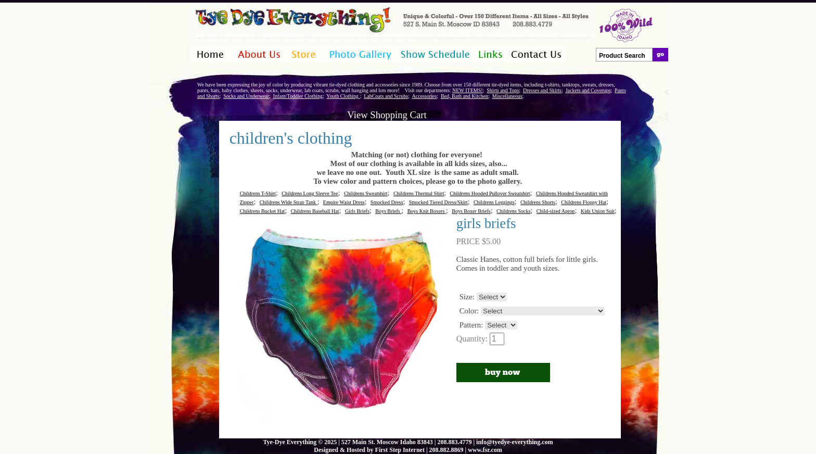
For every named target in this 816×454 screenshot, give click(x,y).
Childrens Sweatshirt (366, 193)
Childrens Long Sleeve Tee (310, 193)
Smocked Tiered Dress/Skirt (438, 202)
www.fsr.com (485, 449)
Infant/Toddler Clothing (298, 96)
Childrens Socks (513, 211)
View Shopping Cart (386, 114)
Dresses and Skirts (542, 90)
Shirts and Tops (503, 90)
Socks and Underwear (246, 96)
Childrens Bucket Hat (262, 211)
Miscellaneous (507, 96)
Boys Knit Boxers (426, 211)
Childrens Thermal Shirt (418, 193)
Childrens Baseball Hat (315, 211)
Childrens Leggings (494, 202)
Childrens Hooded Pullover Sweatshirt (490, 193)
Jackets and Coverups (588, 90)
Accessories (424, 96)
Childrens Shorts (537, 202)
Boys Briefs (388, 211)
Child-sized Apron (556, 211)
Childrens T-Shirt (258, 193)
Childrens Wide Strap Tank (288, 202)
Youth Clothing (343, 96)
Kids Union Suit (598, 211)
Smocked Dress (387, 202)
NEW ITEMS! (467, 90)
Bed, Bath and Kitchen (464, 96)
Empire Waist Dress (344, 202)
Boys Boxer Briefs (471, 211)
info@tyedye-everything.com (514, 442)
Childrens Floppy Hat (583, 202)
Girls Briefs (357, 211)
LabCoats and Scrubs (386, 96)
